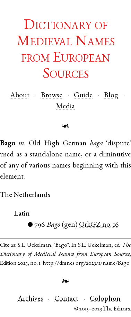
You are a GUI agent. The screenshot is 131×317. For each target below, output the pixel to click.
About (19, 95)
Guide (83, 95)
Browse (51, 95)
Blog (111, 95)
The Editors (116, 309)
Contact (66, 299)
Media (65, 106)
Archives (30, 299)
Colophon (105, 299)
